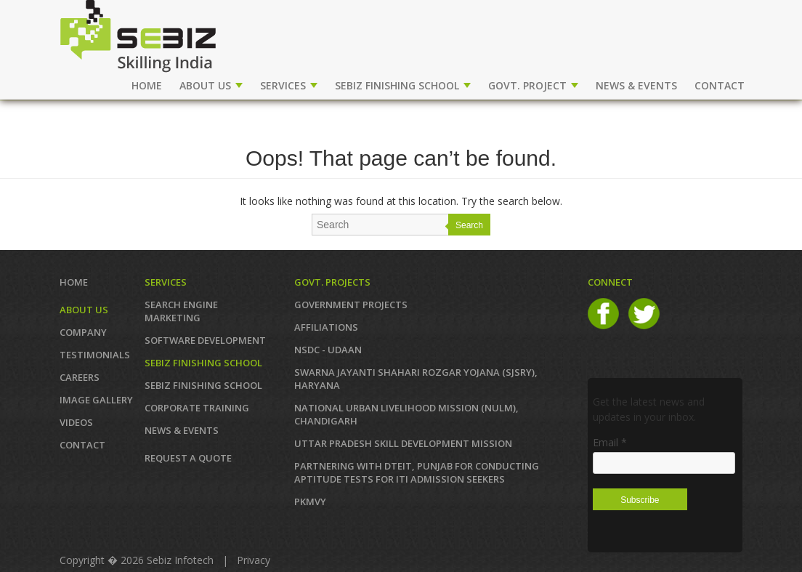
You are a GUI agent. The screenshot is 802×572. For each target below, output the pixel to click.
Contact (82, 444)
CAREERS (80, 377)
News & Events (182, 430)
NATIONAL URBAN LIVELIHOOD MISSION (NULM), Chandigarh (406, 414)
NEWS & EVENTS (636, 85)
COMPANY (83, 332)
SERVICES (288, 85)
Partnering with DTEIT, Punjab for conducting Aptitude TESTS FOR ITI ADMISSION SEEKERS (416, 472)
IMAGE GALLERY (96, 399)
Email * (610, 442)
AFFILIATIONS (326, 327)
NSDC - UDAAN (328, 349)
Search (469, 225)
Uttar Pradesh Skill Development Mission (403, 443)
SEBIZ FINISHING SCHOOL (403, 85)
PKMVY (310, 501)
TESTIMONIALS (95, 354)
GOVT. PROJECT (533, 85)
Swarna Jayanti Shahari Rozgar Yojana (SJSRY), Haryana (416, 379)
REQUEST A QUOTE (188, 457)
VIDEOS (76, 422)
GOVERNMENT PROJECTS (351, 304)
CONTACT (719, 85)
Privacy (253, 560)
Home (146, 85)
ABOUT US (211, 85)
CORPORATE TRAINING (197, 407)
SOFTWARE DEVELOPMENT (205, 340)
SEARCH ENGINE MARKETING (181, 311)
